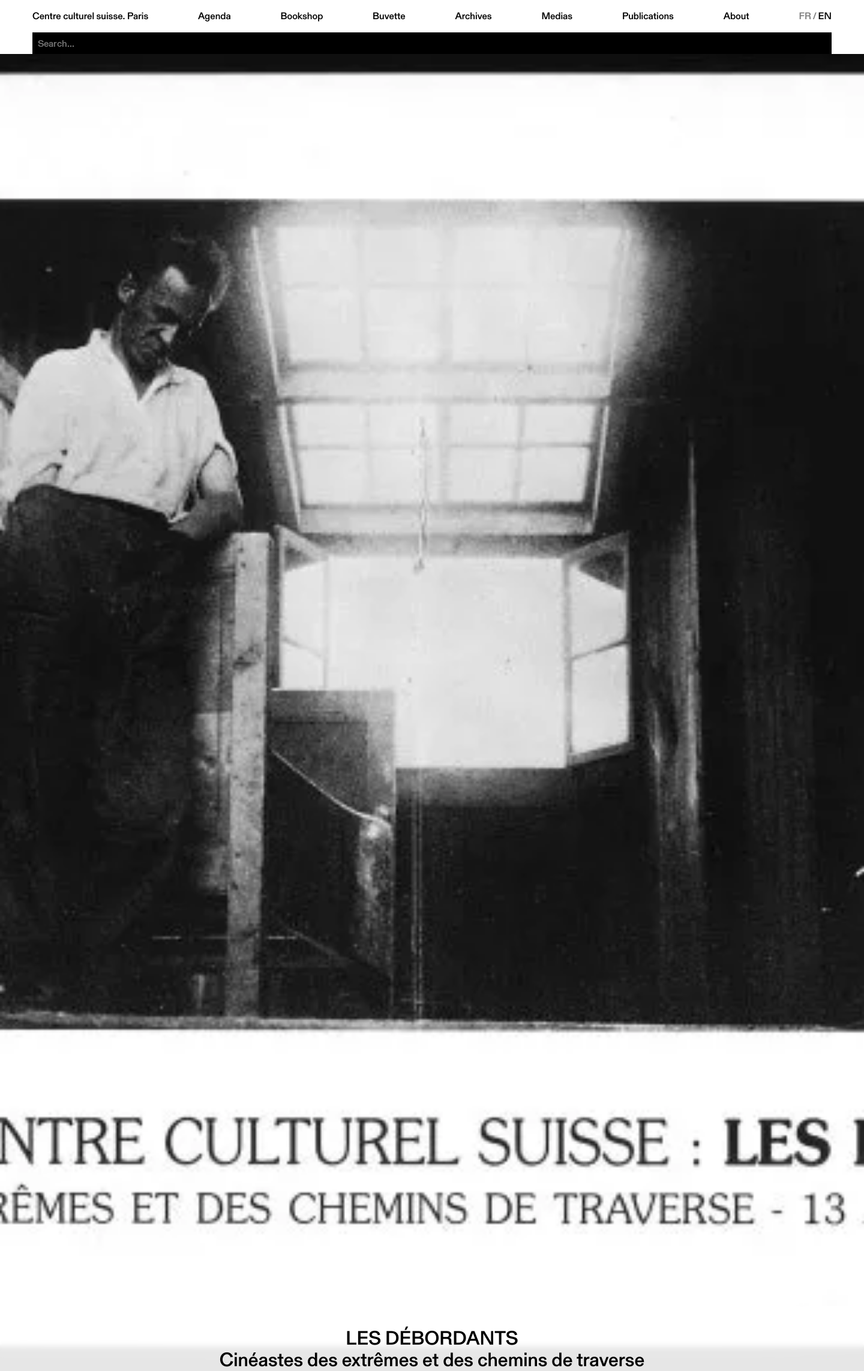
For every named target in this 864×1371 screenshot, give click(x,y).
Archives (473, 16)
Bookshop (301, 16)
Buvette (389, 16)
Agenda (214, 16)
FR (805, 16)
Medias (556, 16)
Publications (648, 16)
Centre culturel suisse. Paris (90, 16)
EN (825, 16)
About (736, 16)
